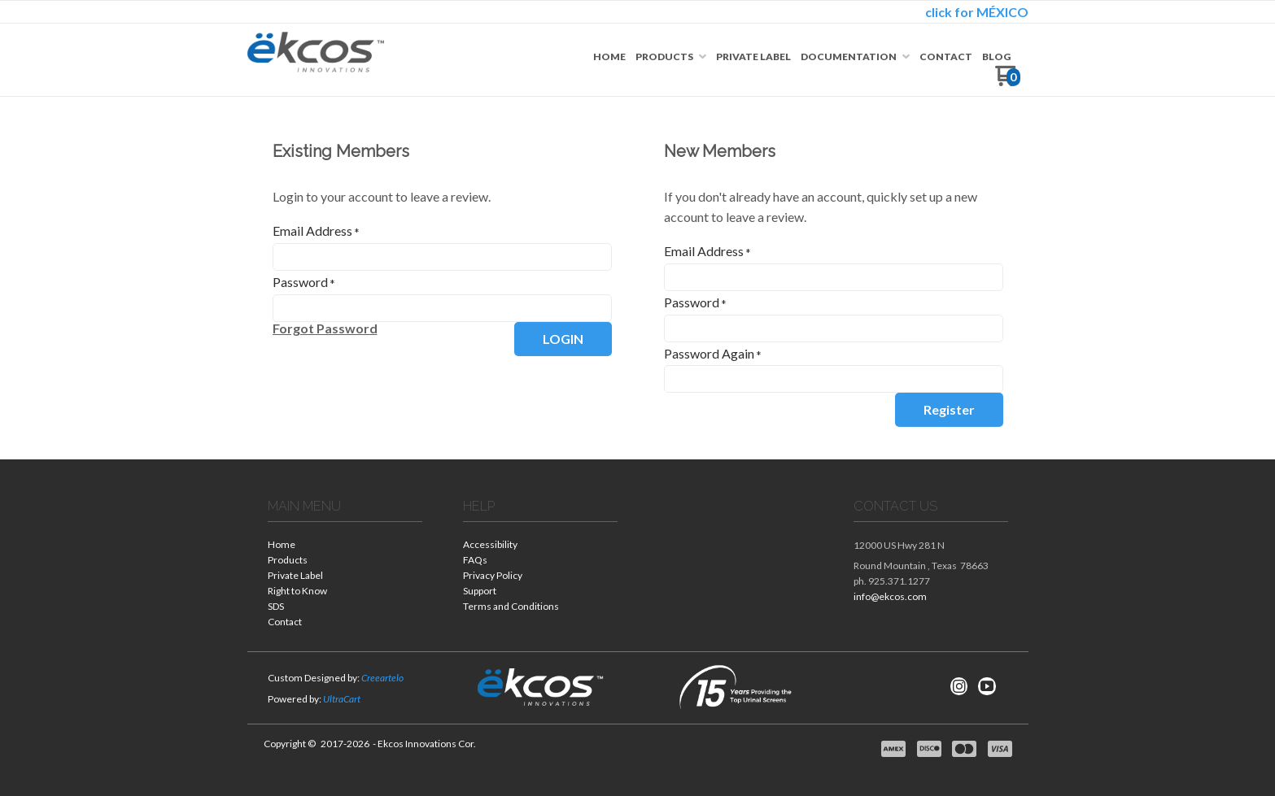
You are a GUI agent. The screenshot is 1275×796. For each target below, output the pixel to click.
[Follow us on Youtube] (986, 686)
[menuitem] (609, 56)
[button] (325, 328)
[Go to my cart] (1007, 82)
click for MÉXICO (976, 12)
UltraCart (341, 699)
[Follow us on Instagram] (959, 686)
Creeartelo (382, 678)
